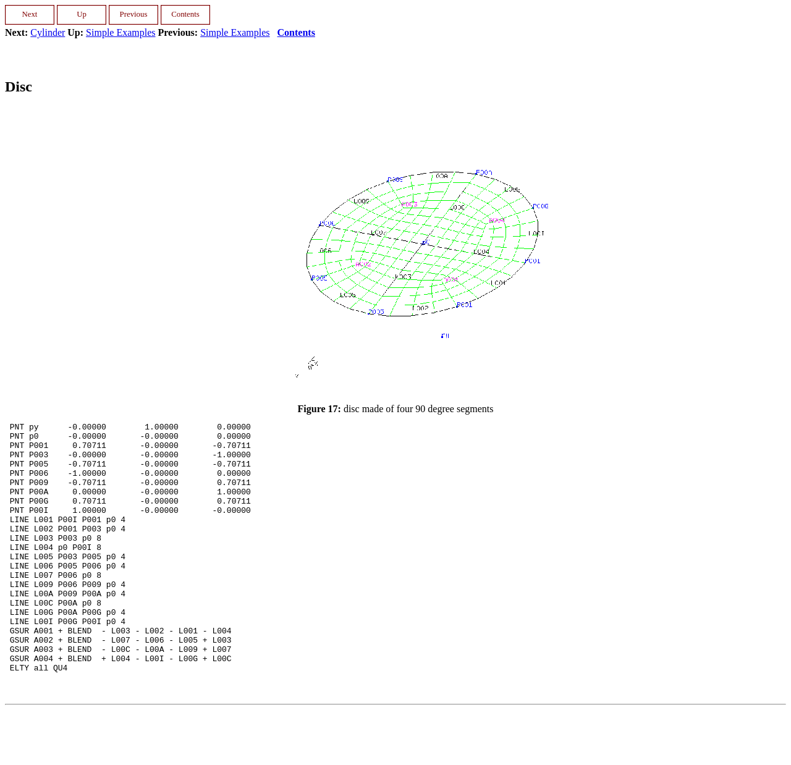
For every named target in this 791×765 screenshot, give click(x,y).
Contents (296, 32)
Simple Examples (120, 32)
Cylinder (47, 32)
